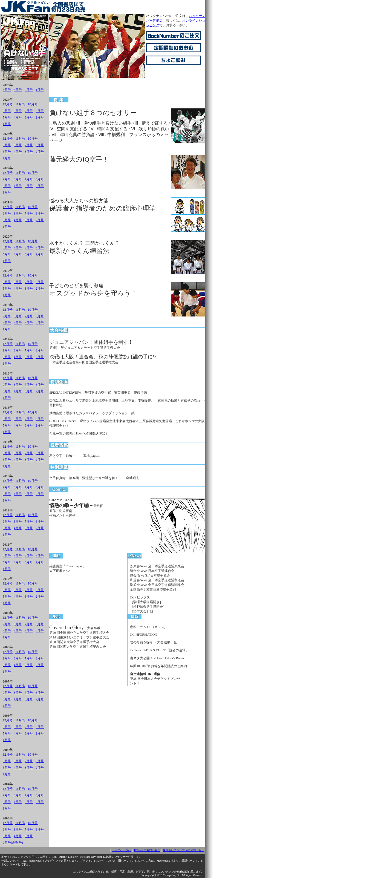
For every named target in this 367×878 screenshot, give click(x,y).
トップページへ (121, 850)
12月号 (8, 104)
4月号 (7, 90)
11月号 (20, 104)
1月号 (40, 90)
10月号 (33, 104)
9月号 (7, 111)
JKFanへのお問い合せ (147, 850)
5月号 (7, 117)
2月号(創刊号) (13, 843)
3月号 (18, 90)
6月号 (40, 111)
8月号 (18, 111)
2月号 (29, 90)
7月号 (29, 111)
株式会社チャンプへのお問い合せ (183, 850)
